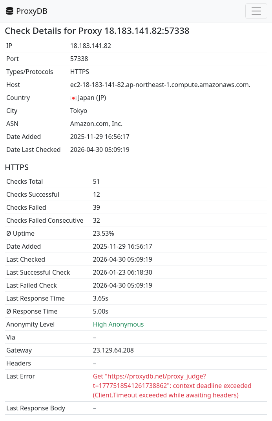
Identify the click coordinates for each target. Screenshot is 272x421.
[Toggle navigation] (256, 11)
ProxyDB (26, 11)
